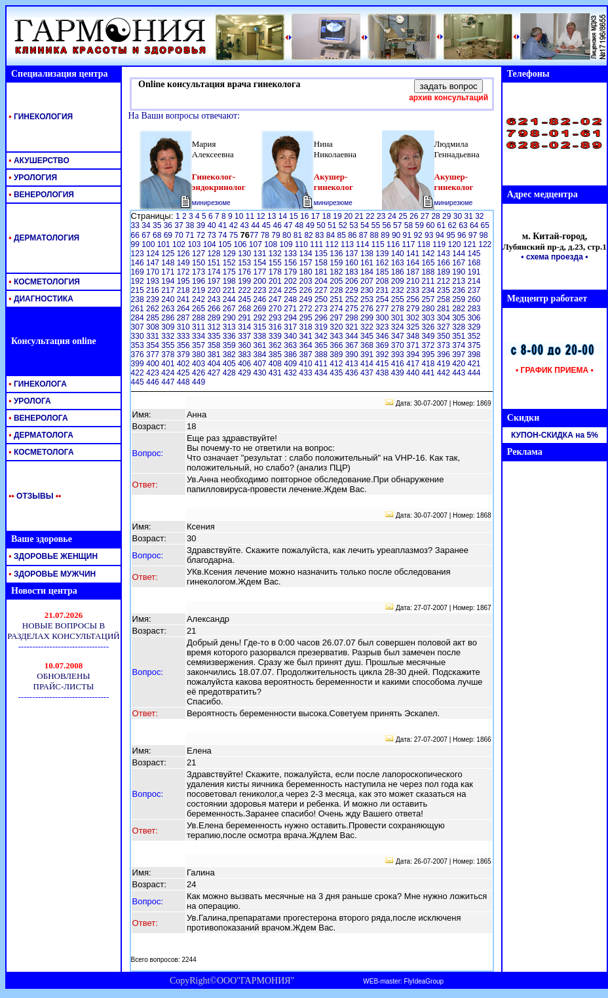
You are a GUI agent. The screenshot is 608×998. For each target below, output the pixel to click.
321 (352, 327)
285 (153, 317)
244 (230, 299)
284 (138, 317)
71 (191, 235)
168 (474, 262)
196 (199, 281)
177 (260, 272)
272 (306, 308)
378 (168, 354)
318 (306, 327)
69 (169, 235)
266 (214, 308)
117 (409, 244)
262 (153, 308)
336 (230, 336)
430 (260, 372)
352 (474, 336)
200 (260, 281)
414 (367, 363)
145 (474, 253)
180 (306, 272)
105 (225, 244)
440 (413, 372)
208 (382, 281)
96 (462, 235)
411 (322, 363)
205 (337, 281)
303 (428, 317)
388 (322, 354)
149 (184, 262)
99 (136, 244)
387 (306, 354)
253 (367, 299)
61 (442, 225)
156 (291, 262)
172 (184, 272)
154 (260, 262)
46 (278, 225)
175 (230, 272)
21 (360, 216)
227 (322, 290)
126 (184, 253)
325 (413, 327)
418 (428, 363)
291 (245, 317)
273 (322, 308)
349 (428, 336)
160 (352, 262)
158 (322, 262)
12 (261, 216)
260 (474, 299)
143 (444, 253)
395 (428, 354)
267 (230, 308)
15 (294, 216)
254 (382, 299)
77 (255, 235)
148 (168, 262)
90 (397, 235)
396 (444, 354)
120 (455, 244)
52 (344, 225)
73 (212, 235)
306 (474, 317)
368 (367, 345)
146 (138, 262)
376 (138, 354)
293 (276, 317)
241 (184, 299)
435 (337, 372)
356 (184, 345)
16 (305, 216)
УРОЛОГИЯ (32, 177)
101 (164, 244)
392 (382, 354)
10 (240, 216)
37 (179, 225)
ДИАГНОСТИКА (40, 298)
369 (382, 345)
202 (291, 281)
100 (149, 244)
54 (365, 225)
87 (364, 235)
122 (484, 244)
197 (214, 281)
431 (276, 372)
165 (428, 262)
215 (138, 290)
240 (168, 299)
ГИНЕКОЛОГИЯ (40, 116)
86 (353, 235)
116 (394, 244)
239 (153, 299)
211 (428, 281)
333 (184, 336)
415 (382, 363)
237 (474, 290)
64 (475, 225)
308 (153, 327)
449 (198, 382)
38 (191, 225)
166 (444, 262)
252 (352, 299)
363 (291, 345)
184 (367, 272)
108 (271, 244)
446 (153, 382)
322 (367, 327)
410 (306, 363)
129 (230, 253)
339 (276, 336)
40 (212, 225)
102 (179, 244)
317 (291, 327)
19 (338, 216)
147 (153, 262)
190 (459, 272)
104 (210, 244)
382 (230, 354)
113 (348, 244)
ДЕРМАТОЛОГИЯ (43, 237)
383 (245, 354)
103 (194, 244)
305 (459, 317)
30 (459, 216)
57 (398, 225)
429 (245, 372)
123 (138, 253)
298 (352, 317)
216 (153, 290)
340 (291, 336)
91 (408, 235)
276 (367, 308)
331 (153, 336)
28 (436, 216)
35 (158, 225)
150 (199, 262)
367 (352, 345)
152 (230, 262)
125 (168, 253)
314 (245, 327)
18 (327, 216)
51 (333, 225)
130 (245, 253)
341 (306, 336)
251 (337, 299)
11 (251, 216)
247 (276, 299)
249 (306, 299)
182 (337, 272)
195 (184, 281)
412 (337, 363)
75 (234, 235)
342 (322, 336)
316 (276, 327)
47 (289, 225)
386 (291, 354)
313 (230, 327)
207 (367, 281)
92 (419, 235)
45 (267, 225)
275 (352, 308)
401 (168, 363)
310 (184, 327)
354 (153, 345)
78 (266, 235)
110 (302, 244)
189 (444, 272)
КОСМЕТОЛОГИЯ (43, 281)
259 (459, 299)
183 (352, 272)
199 (245, 281)
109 (287, 244)
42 (234, 225)
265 (199, 308)
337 (245, 336)
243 (214, 299)
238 (138, 299)
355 (168, 345)
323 (382, 327)
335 (214, 336)
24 (393, 216)
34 (147, 225)
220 (214, 290)
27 (426, 216)
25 (403, 216)
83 (320, 235)
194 (168, 281)
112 (333, 244)
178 (276, 272)
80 (288, 235)
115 (379, 244)
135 (322, 253)
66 (136, 235)
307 (138, 327)
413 (352, 363)
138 (367, 253)
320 (337, 327)
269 (260, 308)
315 (260, 327)
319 (322, 327)
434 (322, 372)
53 (354, 225)
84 (331, 235)
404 (214, 363)
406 (245, 363)
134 (306, 253)
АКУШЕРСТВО (38, 160)
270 (276, 308)
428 (230, 372)
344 (352, 336)
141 (413, 253)
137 (352, 253)
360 (245, 345)
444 (474, 372)
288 (199, 317)
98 (483, 235)
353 (138, 345)
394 (413, 354)
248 (291, 299)
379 (184, 354)
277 (382, 308)
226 (306, 290)
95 (451, 235)
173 (199, 272)
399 (138, 363)
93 (430, 235)
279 (413, 308)
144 (459, 253)
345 (367, 336)
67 (147, 235)
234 (428, 290)
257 (428, 299)
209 (398, 281)
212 (444, 281)
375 (474, 345)
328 (459, 327)
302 (413, 317)
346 (382, 336)
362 (276, 345)
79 (276, 235)
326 (428, 327)
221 (230, 290)
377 (153, 354)
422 (138, 372)
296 (322, 317)
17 (316, 216)
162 (382, 262)
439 (398, 372)
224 (276, 290)
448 (184, 382)
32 (479, 216)
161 (367, 262)
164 (413, 262)
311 (199, 327)
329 (474, 327)
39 (202, 225)
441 (428, 372)
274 (337, 308)
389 (337, 354)
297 (337, 317)
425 (184, 372)
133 (291, 253)
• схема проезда (552, 256)
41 (223, 225)
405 (230, 363)
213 (459, 281)
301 (398, 317)
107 (256, 244)
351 (459, 336)
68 (158, 235)
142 (428, 253)
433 (306, 372)
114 (363, 244)
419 (444, 363)
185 (382, 272)
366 (337, 345)
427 (214, 372)
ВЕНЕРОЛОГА (37, 418)
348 (413, 336)
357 (199, 345)
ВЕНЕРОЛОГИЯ (40, 194)
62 (453, 225)
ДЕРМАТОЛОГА (40, 435)
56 (387, 225)
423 (153, 372)
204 (322, 281)
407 (260, 363)
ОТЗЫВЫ (32, 496)
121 (470, 244)
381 (214, 354)
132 (276, 253)
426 (199, 372)
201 (276, 281)
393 (398, 354)
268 (245, 308)
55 (377, 225)
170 (153, 272)
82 (309, 235)
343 (337, 336)
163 (398, 262)
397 (459, 354)
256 (413, 299)
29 (447, 216)
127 (199, 253)
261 (138, 308)
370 (398, 345)
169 (138, 272)
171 (168, 272)
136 (337, 253)
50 (322, 225)
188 (428, 272)
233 (413, 290)
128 (214, 253)
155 (276, 262)
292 (260, 317)
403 (199, 363)
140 (398, 253)
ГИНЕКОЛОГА (37, 384)
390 (352, 354)
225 (291, 290)
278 (398, 308)
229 (352, 290)
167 (459, 262)
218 (184, 290)
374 (459, 345)
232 (398, 290)
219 (199, 290)
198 (230, 281)
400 (153, 363)
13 (272, 216)
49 (311, 225)
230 (367, 290)
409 (291, 363)
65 (485, 225)
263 (168, 308)
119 (439, 244)
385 (276, 354)
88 (375, 235)
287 (184, 317)
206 (352, 281)
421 (474, 363)
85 (342, 235)
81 (299, 235)
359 (230, 345)
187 (413, 272)
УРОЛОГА (29, 401)
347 (398, 336)
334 (199, 336)
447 (168, 382)
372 (428, 345)
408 (276, 363)
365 (322, 345)
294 (291, 317)
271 (291, 308)
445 (138, 382)
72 (202, 235)
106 (240, 244)
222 (245, 290)
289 (214, 317)
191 (474, 272)
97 (474, 235)
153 (245, 262)
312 (214, 327)
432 (291, 372)
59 (420, 225)
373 (444, 345)
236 (459, 290)
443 (459, 372)
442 (444, 372)
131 (260, 253)
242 (199, 299)
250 (322, 299)
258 (444, 299)
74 (223, 235)
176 (245, 272)
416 (398, 363)
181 (322, 272)
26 (415, 216)
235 (444, 290)
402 (184, 363)
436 (352, 372)
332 (168, 336)
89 (386, 235)
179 (291, 272)
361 (260, 345)
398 (474, 354)
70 (179, 235)
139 (382, 253)
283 (474, 308)
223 (260, 290)
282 (459, 308)
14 (284, 216)
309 (168, 327)
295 (306, 317)
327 (444, 327)
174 (214, 272)
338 (260, 336)
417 (413, 363)
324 (398, 327)
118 (424, 244)
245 (245, 299)
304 (444, 317)
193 (153, 281)
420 (459, 363)
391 (367, 354)
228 (337, 290)
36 (169, 225)
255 (398, 299)
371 (413, 345)
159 (337, 262)
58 (409, 225)
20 (349, 216)
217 (168, 290)
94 (441, 235)
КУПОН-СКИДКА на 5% (554, 435)
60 (431, 225)
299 (367, 317)
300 (382, 317)
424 (168, 372)
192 (138, 281)
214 (474, 281)
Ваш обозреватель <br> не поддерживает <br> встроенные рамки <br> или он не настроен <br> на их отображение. (64, 649)
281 (444, 308)
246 (260, 299)
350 (444, 336)
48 (300, 225)
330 (138, 336)
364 (306, 345)
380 (199, 354)
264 (184, 308)
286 (168, 317)
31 (469, 216)
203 (306, 281)
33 (136, 225)
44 (256, 225)
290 (230, 317)
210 (413, 281)
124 (153, 253)
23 (382, 216)
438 (382, 372)
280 (428, 308)
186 (398, 272)
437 (367, 372)
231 (382, 290)
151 (214, 262)
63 (464, 225)
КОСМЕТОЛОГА (40, 452)
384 (260, 354)
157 (306, 262)
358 (214, 345)
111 (317, 244)
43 (245, 225)
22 (371, 216)
